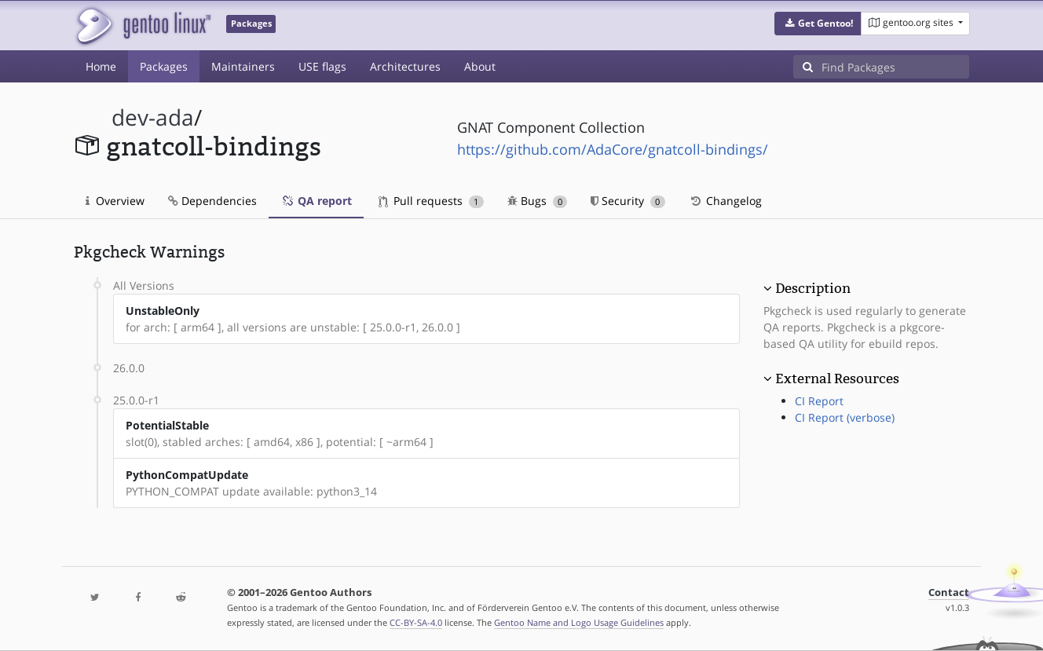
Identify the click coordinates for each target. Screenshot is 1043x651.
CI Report (819, 400)
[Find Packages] (895, 67)
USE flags (322, 66)
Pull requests (431, 200)
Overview (115, 200)
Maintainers (243, 66)
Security (628, 200)
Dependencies (212, 200)
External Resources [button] (837, 378)
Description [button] (813, 288)
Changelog (725, 200)
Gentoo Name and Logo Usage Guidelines (579, 622)
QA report (316, 200)
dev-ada (153, 117)
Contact (948, 592)
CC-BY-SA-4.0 (416, 622)
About (480, 66)
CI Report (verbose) (845, 417)
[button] (818, 23)
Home (101, 66)
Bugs (537, 200)
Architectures (405, 66)
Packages (164, 66)
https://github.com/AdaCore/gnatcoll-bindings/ (612, 149)
